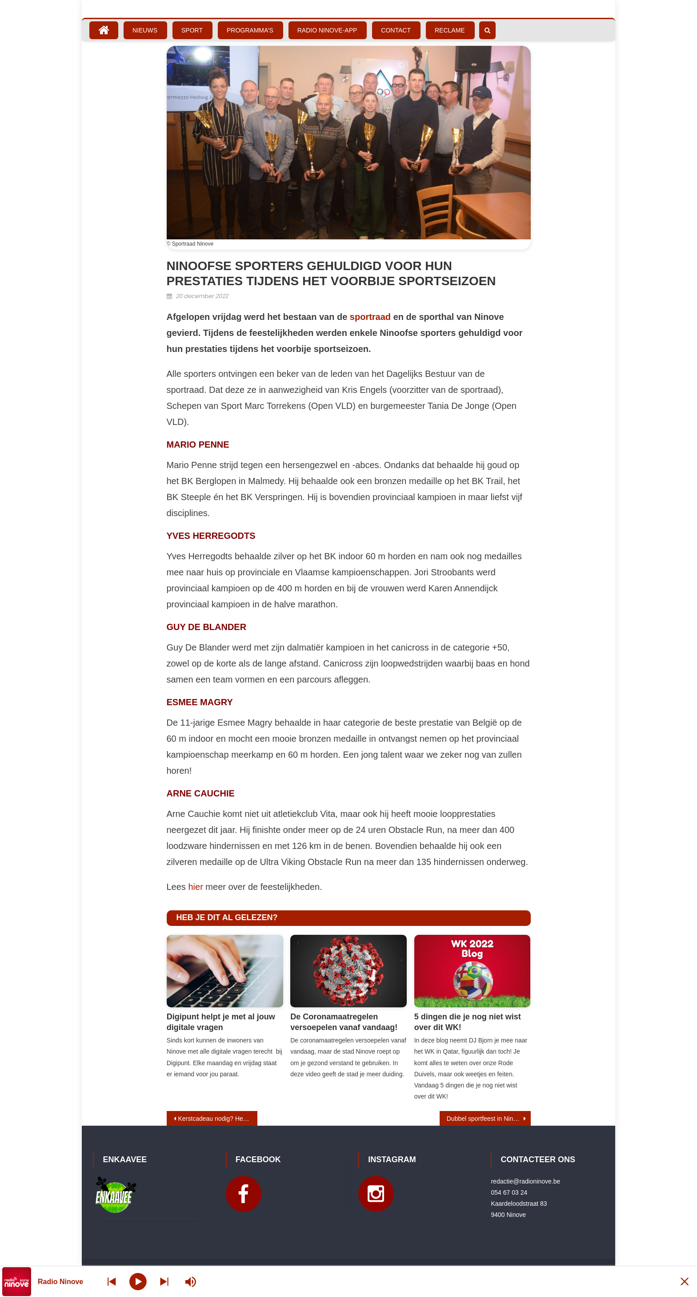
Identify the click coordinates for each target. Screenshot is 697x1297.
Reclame (450, 30)
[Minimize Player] (681, 1281)
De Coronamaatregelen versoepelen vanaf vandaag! (343, 1021)
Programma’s (250, 30)
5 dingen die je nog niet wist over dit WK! (467, 1021)
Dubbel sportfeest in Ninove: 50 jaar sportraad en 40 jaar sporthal (489, 1118)
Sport (192, 30)
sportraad (370, 317)
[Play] (139, 1281)
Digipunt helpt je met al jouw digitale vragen (221, 1021)
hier (195, 887)
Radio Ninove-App (327, 30)
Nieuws (144, 30)
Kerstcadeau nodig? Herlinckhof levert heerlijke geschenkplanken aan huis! (218, 1118)
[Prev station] (165, 1281)
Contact (396, 30)
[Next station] (112, 1281)
